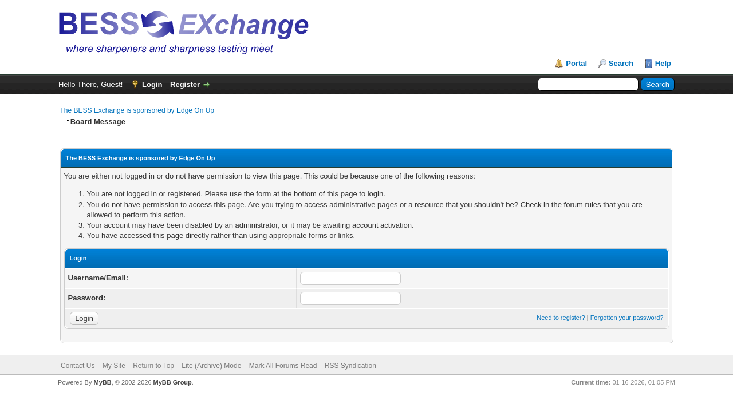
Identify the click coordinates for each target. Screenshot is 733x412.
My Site (114, 366)
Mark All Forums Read (283, 366)
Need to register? (561, 317)
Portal (576, 63)
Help (663, 63)
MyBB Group (172, 382)
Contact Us (77, 366)
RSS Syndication (350, 366)
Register (185, 84)
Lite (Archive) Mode (211, 366)
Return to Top (153, 366)
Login (152, 84)
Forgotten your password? (627, 317)
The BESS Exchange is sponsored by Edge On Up (137, 110)
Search (621, 63)
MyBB (102, 382)
